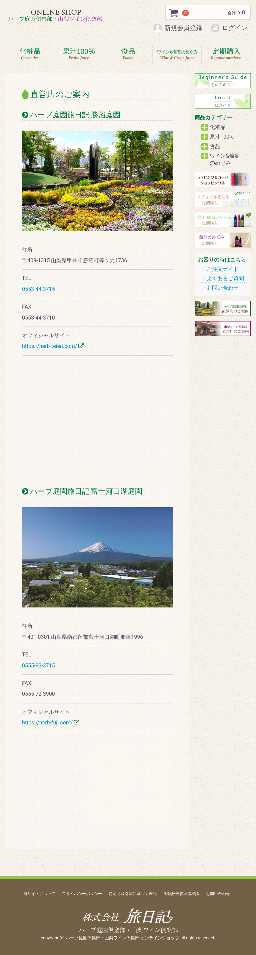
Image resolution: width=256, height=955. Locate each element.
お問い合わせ (223, 288)
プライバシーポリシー (82, 893)
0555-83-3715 (38, 665)
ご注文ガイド (223, 269)
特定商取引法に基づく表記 (133, 893)
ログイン (228, 28)
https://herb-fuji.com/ (47, 723)
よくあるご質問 (225, 278)
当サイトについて (39, 893)
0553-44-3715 (38, 289)
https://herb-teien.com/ (49, 346)
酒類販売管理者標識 (181, 893)
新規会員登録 (177, 28)
